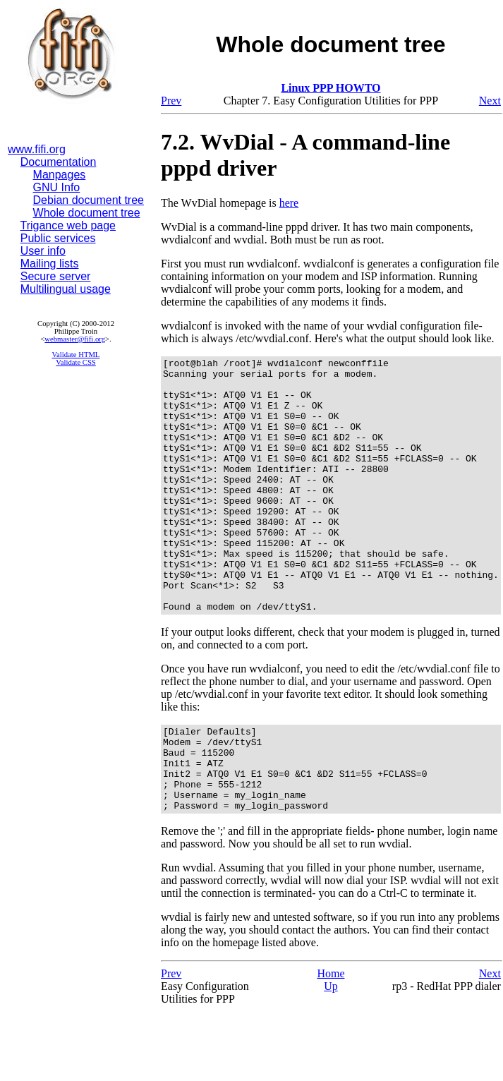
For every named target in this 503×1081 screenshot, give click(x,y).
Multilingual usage (65, 289)
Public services (58, 238)
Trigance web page (68, 225)
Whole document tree (86, 213)
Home (330, 1041)
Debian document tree (88, 200)
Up (331, 1054)
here (289, 203)
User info (43, 251)
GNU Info (56, 187)
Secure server (55, 276)
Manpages (59, 175)
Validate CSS (76, 362)
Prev (171, 101)
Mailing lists (49, 264)
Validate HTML (76, 354)
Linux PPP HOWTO (330, 88)
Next (490, 101)
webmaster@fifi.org (74, 339)
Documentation (58, 162)
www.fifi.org (37, 149)
